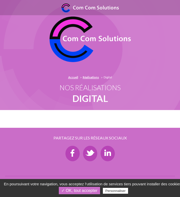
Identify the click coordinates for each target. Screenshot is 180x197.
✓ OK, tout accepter (79, 190)
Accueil (73, 77)
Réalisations (91, 77)
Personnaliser (115, 191)
